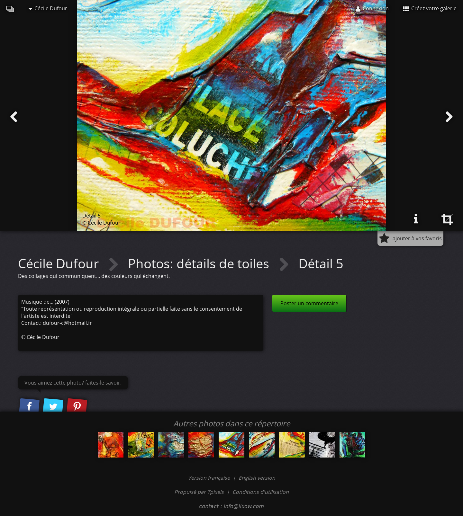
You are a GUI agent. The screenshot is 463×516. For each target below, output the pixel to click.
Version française (209, 477)
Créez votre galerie (430, 8)
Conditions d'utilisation (260, 491)
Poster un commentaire (309, 303)
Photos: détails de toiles (200, 263)
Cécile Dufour (48, 8)
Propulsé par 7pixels (199, 491)
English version (257, 477)
